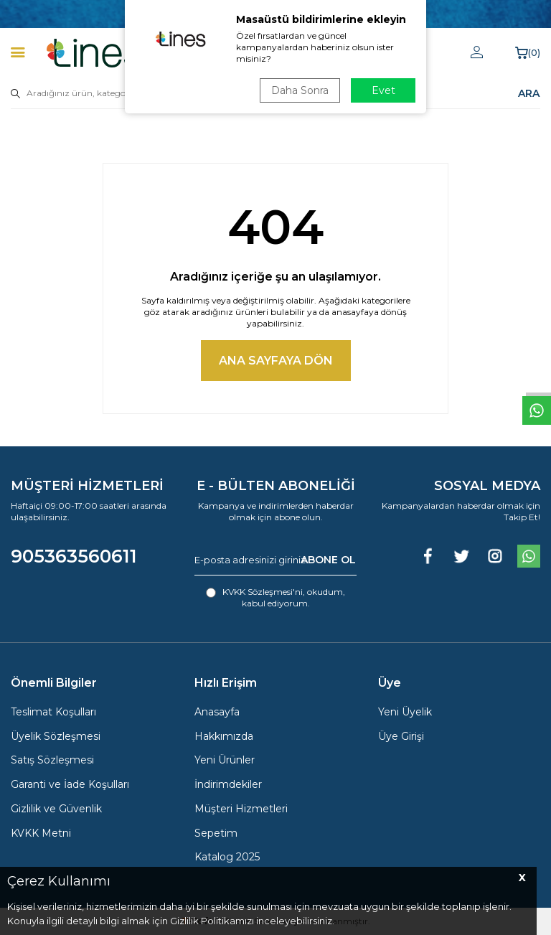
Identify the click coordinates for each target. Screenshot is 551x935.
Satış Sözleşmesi (52, 759)
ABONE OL (328, 559)
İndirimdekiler (228, 784)
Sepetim (215, 833)
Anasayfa (217, 711)
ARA (529, 93)
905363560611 (74, 556)
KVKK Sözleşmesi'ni (262, 591)
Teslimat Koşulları (53, 711)
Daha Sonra (300, 90)
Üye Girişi (401, 736)
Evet (383, 90)
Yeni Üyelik (405, 711)
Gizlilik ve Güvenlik (56, 808)
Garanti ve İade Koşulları (70, 784)
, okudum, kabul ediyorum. (275, 597)
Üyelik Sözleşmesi (55, 736)
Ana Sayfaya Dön (276, 360)
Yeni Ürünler (224, 759)
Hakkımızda (223, 736)
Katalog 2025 (227, 856)
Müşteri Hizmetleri (241, 808)
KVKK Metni (41, 833)
